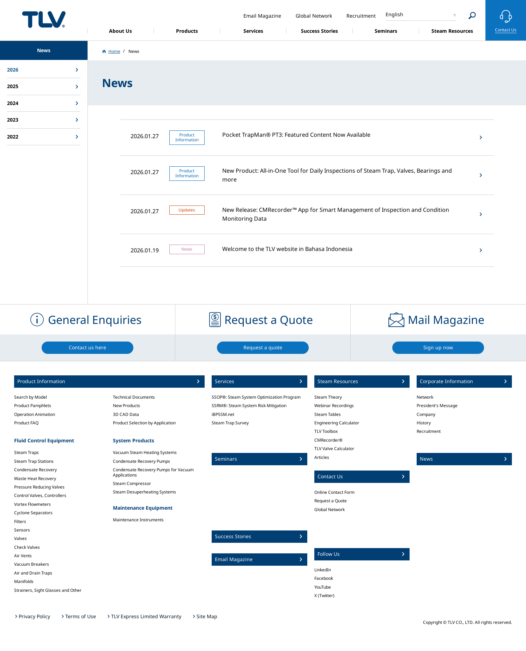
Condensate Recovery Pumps (141, 461)
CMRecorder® (328, 440)
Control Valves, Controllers (40, 495)
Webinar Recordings (334, 406)
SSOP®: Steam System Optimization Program (256, 397)
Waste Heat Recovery (35, 478)
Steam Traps (26, 452)
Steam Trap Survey (230, 423)
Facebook (323, 578)
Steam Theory (328, 397)
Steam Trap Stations (34, 461)
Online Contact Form (334, 492)
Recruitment (429, 431)
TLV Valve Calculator (334, 449)
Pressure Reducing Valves (39, 487)
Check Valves (27, 547)
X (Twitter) (324, 595)
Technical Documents (134, 397)
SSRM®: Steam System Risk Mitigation (249, 406)
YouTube (322, 587)
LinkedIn (322, 570)
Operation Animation (34, 414)
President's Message (437, 406)
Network (425, 397)
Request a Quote (330, 501)
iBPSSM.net (223, 414)
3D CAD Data (126, 414)
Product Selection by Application (144, 423)
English (394, 14)
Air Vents (23, 556)
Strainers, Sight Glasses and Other (47, 590)
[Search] (472, 15)
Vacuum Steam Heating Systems (145, 452)
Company (426, 414)
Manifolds (24, 581)
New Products (126, 406)
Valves (20, 538)
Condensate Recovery (35, 470)
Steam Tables (327, 414)
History (424, 423)
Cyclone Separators (33, 513)
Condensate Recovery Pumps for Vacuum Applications (153, 472)
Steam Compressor (132, 483)
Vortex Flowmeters (32, 504)
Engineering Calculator (336, 423)
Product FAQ (26, 423)
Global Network (329, 509)
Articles (321, 457)
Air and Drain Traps (33, 573)
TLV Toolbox (326, 431)
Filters (20, 521)
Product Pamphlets (32, 406)
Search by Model (30, 397)
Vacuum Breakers (31, 564)
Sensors (22, 530)
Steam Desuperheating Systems (144, 492)
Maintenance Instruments (138, 520)
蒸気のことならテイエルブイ (44, 19)
